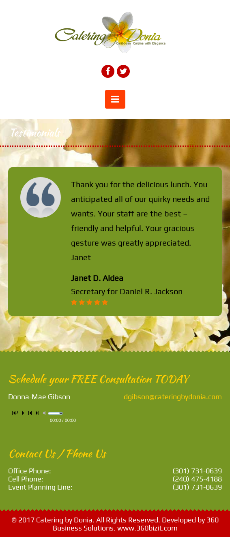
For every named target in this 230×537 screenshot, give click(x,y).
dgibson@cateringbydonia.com (173, 396)
